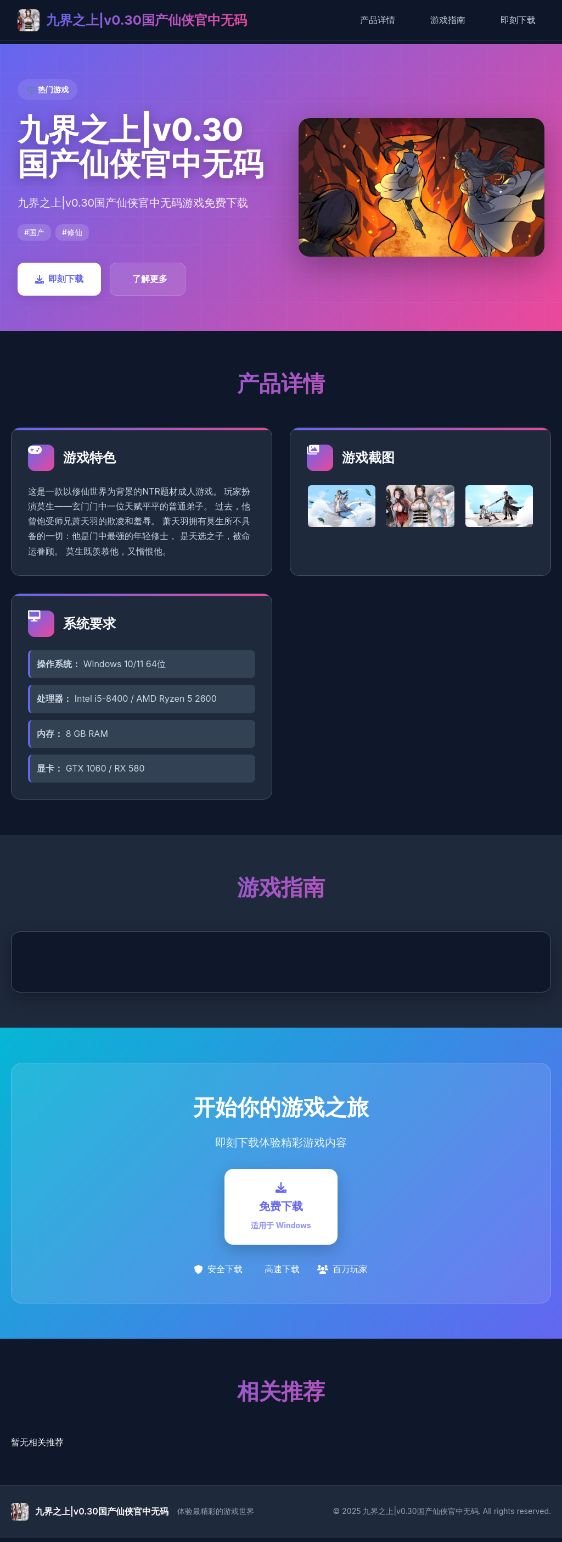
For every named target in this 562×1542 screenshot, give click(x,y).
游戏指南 (447, 19)
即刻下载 (518, 19)
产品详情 (377, 19)
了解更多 (149, 278)
